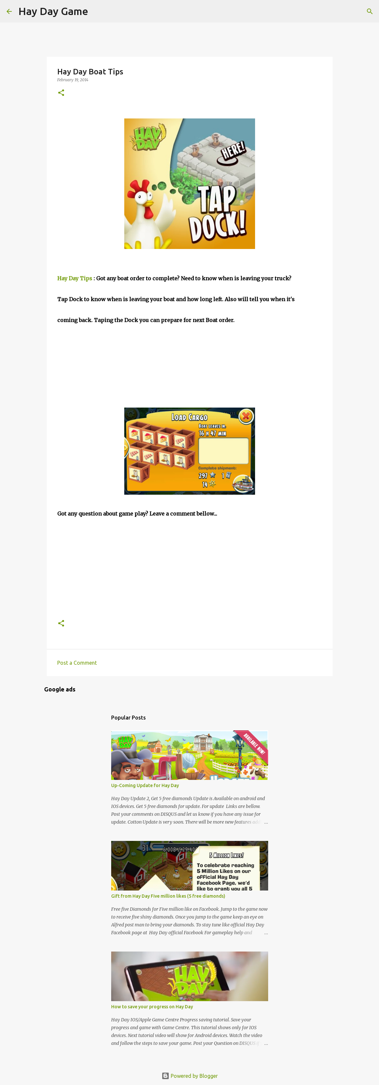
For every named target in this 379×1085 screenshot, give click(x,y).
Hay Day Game (53, 11)
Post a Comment (77, 663)
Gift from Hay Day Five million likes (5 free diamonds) (168, 896)
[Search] (97, 11)
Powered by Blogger (190, 1076)
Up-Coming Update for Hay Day (145, 785)
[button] (61, 93)
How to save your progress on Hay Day (152, 1006)
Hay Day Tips (74, 278)
